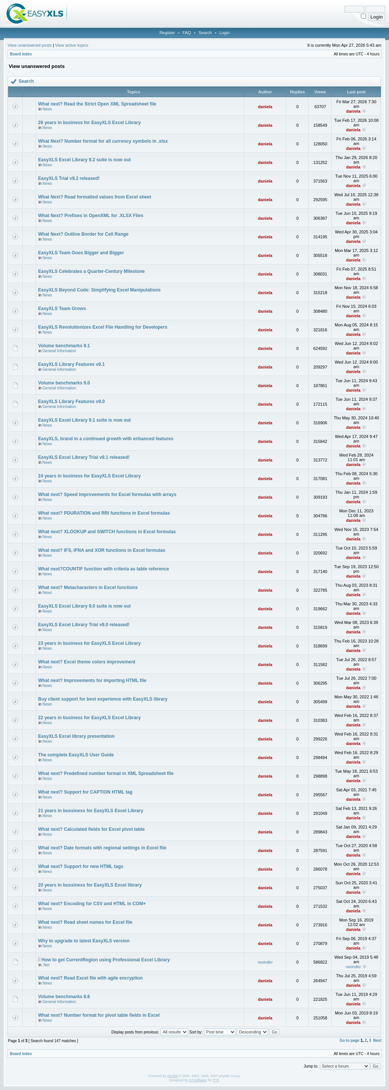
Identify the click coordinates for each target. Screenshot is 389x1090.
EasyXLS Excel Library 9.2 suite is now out (84, 159)
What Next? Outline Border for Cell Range (83, 234)
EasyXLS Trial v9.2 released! (69, 178)
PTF (216, 1080)
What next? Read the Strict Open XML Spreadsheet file (97, 104)
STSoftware (198, 1080)
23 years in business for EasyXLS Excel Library (89, 643)
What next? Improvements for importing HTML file (92, 680)
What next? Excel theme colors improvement (86, 662)
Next (377, 1040)
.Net (46, 965)
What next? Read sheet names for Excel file (85, 922)
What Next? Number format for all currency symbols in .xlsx (103, 141)
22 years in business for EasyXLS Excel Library (89, 717)
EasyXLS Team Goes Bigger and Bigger (81, 252)
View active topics (71, 45)
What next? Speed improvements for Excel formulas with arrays (107, 494)
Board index (21, 54)
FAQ (187, 32)
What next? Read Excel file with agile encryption (90, 978)
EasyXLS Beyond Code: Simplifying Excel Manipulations (99, 290)
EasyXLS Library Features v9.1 (71, 364)
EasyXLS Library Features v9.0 (71, 401)
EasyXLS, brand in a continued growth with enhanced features (105, 438)
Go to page (349, 1040)
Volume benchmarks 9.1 (64, 345)
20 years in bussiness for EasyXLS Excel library (90, 885)
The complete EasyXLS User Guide (76, 755)
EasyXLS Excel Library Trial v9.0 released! (84, 624)
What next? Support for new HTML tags (80, 866)
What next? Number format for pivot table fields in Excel (99, 1015)
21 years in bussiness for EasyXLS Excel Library (90, 810)
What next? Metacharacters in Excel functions (88, 587)
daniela (265, 106)
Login (224, 32)
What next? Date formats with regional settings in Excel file (102, 848)
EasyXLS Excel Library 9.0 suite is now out (84, 606)
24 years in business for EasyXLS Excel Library (89, 476)
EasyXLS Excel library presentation (76, 736)
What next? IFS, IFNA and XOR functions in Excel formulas (101, 550)
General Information (59, 351)
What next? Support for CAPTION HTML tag (85, 792)
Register (167, 32)
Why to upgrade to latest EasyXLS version (84, 941)
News (47, 109)
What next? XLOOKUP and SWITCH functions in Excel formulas (107, 531)
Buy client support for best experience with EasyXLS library (103, 699)
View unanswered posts (30, 45)
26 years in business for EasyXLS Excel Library (89, 122)
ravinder (265, 962)
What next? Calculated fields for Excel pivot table (91, 829)
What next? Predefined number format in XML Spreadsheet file (106, 773)
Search (205, 32)
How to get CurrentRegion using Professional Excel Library (105, 959)
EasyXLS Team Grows (62, 308)
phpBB (172, 1076)
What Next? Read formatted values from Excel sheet (94, 197)
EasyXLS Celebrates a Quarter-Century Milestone (91, 271)
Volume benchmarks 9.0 (64, 383)
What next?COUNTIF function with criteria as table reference (103, 569)
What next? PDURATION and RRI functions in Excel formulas (104, 513)
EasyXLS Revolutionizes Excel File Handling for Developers (102, 327)
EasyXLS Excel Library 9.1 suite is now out (84, 420)
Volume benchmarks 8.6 (64, 996)
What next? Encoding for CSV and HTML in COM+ (91, 903)
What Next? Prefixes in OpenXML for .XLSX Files (90, 215)
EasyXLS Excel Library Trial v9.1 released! (84, 457)
